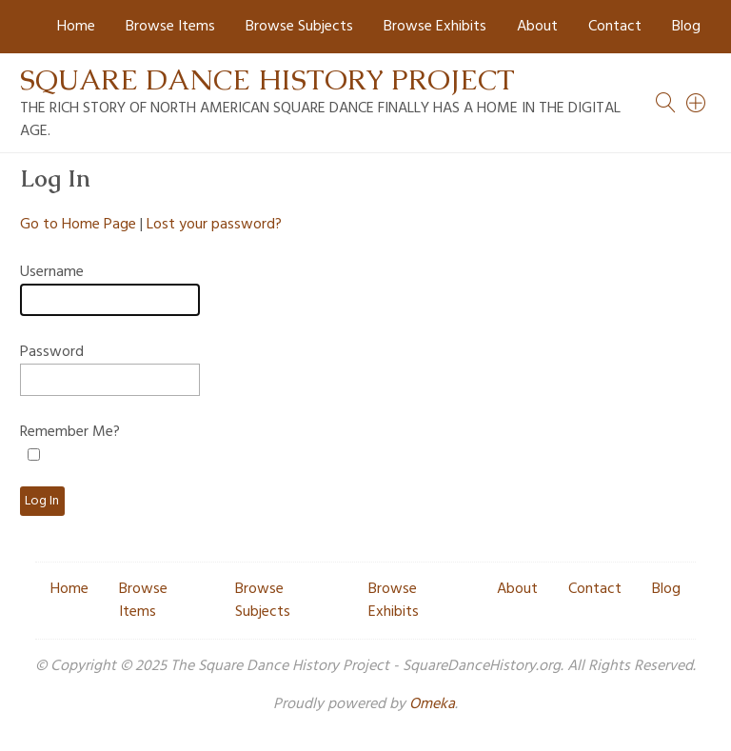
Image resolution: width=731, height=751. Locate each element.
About (537, 26)
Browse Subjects (299, 26)
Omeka (432, 704)
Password (52, 352)
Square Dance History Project (267, 79)
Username (52, 272)
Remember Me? (70, 432)
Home (76, 26)
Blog (686, 26)
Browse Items (170, 26)
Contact (615, 26)
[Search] (697, 103)
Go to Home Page (78, 224)
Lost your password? (214, 224)
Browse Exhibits (435, 26)
